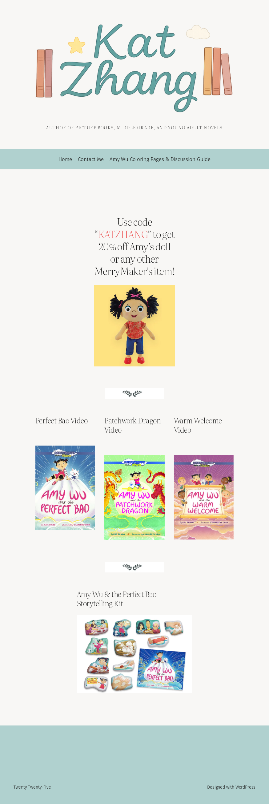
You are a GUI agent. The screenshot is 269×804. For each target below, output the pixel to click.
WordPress (245, 787)
